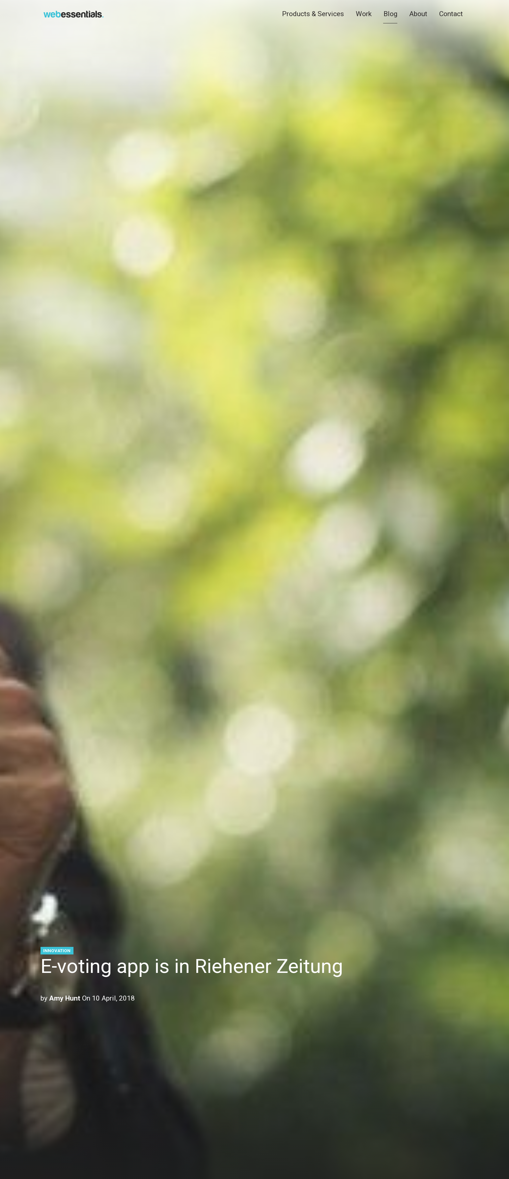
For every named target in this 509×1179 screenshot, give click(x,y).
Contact (451, 13)
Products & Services (313, 13)
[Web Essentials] (73, 13)
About (418, 13)
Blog (390, 13)
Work (364, 13)
